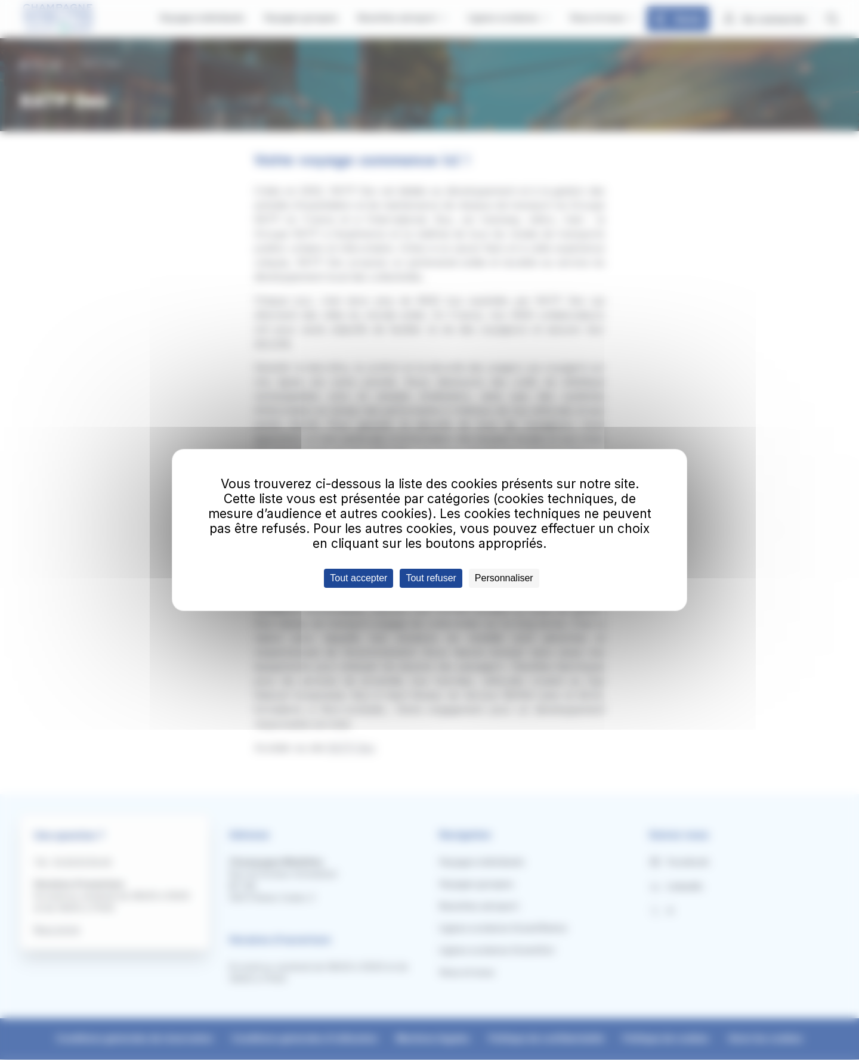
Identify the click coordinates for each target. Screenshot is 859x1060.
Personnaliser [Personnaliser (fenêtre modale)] (504, 578)
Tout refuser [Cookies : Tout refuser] (431, 578)
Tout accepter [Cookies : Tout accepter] (358, 578)
